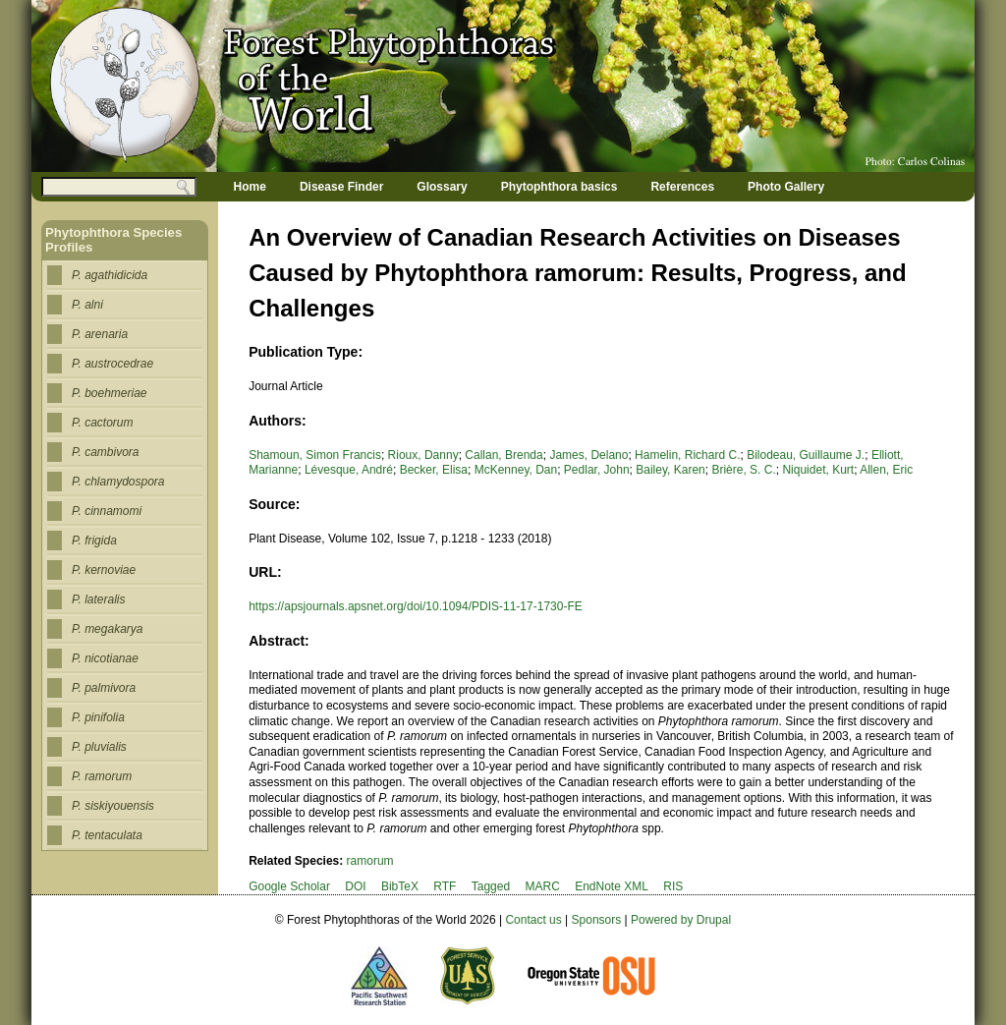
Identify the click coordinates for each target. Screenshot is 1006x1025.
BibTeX (400, 886)
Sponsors (597, 920)
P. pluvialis (99, 747)
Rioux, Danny (423, 455)
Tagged (491, 886)
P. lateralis (98, 599)
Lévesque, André (349, 470)
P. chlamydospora (118, 481)
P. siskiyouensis (113, 806)
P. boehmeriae (109, 393)
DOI (355, 886)
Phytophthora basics (559, 187)
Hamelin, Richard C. (687, 455)
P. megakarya (107, 629)
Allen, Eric (886, 470)
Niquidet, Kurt (818, 470)
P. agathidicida (109, 275)
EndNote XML (611, 886)
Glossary (442, 187)
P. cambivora (105, 452)
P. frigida (94, 540)
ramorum (370, 861)
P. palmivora (104, 688)
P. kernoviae (104, 570)
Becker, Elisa (434, 470)
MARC (542, 886)
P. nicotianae (105, 658)
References (682, 187)
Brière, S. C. (743, 470)
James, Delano (588, 455)
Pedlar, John (597, 470)
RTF (444, 886)
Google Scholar (289, 886)
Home (250, 187)
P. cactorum (102, 422)
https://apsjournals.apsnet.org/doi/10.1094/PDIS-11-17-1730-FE (416, 606)
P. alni (87, 305)
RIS (673, 886)
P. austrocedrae (112, 363)
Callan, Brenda (503, 455)
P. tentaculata (107, 835)
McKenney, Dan (516, 470)
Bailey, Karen (670, 470)
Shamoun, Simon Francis (315, 455)
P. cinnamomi (106, 511)
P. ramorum (102, 776)
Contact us (533, 920)
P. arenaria (100, 334)
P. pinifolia (98, 717)
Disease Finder (341, 187)
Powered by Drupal (681, 920)
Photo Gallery (786, 187)
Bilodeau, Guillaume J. (806, 455)
